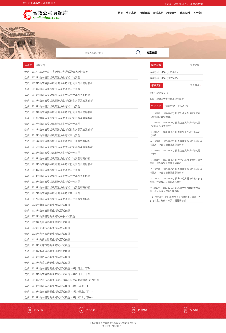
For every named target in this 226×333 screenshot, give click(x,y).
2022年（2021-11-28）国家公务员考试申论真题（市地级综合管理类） (175, 115)
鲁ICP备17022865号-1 (113, 326)
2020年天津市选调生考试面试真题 (51, 228)
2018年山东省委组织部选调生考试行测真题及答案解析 (62, 112)
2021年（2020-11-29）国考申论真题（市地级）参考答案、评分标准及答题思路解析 (176, 143)
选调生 (28, 65)
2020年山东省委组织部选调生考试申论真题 (56, 77)
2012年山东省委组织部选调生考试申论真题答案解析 (61, 199)
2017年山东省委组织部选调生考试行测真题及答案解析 (62, 129)
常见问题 (87, 310)
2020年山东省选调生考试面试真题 (51, 210)
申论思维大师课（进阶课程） (164, 78)
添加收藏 (198, 4)
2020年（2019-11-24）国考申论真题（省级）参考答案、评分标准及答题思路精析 (176, 180)
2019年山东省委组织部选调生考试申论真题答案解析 (61, 94)
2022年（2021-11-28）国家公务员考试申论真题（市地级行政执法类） (175, 124)
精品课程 (171, 12)
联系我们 (191, 310)
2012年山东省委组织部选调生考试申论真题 (56, 193)
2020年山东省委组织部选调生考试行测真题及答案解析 (62, 83)
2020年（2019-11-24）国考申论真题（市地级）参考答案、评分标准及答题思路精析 (176, 171)
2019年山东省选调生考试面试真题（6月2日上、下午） (62, 274)
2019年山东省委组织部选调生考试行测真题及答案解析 (62, 100)
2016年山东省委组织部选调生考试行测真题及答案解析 (62, 147)
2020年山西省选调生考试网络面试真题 (53, 216)
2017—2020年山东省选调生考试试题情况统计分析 (60, 71)
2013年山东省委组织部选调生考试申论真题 (56, 181)
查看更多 (194, 65)
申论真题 (131, 12)
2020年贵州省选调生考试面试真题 (51, 222)
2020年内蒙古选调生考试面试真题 (51, 239)
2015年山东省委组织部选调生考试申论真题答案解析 (61, 158)
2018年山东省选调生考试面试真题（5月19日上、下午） (63, 297)
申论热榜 (156, 105)
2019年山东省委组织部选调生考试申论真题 (56, 89)
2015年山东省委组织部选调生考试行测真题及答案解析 (62, 164)
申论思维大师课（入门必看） (164, 72)
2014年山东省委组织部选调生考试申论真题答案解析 (61, 175)
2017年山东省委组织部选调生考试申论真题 (56, 123)
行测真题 (145, 12)
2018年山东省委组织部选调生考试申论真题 (56, 106)
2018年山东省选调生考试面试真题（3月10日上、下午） (63, 291)
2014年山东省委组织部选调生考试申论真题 (56, 170)
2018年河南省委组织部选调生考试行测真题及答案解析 (62, 118)
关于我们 (198, 12)
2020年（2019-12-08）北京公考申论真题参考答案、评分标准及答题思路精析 (175, 189)
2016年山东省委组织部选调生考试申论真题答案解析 (61, 141)
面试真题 (158, 12)
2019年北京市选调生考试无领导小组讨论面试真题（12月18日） (67, 280)
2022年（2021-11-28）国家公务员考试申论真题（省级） (175, 134)
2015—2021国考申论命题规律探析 (167, 99)
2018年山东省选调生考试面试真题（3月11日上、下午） (63, 285)
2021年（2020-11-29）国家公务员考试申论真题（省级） (175, 152)
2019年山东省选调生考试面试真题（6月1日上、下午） (62, 268)
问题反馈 (139, 310)
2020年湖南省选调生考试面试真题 (51, 233)
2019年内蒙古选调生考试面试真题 (51, 262)
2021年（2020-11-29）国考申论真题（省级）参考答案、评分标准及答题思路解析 (176, 161)
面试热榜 (183, 105)
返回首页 (40, 65)
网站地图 (35, 310)
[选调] (27, 71)
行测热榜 (170, 105)
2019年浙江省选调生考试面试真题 (51, 251)
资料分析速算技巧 (159, 93)
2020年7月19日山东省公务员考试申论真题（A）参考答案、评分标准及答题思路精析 (176, 199)
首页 (120, 12)
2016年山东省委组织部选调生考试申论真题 (56, 135)
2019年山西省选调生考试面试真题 (51, 257)
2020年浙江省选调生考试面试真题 (51, 204)
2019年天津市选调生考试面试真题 (51, 245)
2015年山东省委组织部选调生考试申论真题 (56, 152)
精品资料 (185, 12)
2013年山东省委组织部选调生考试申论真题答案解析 (61, 187)
